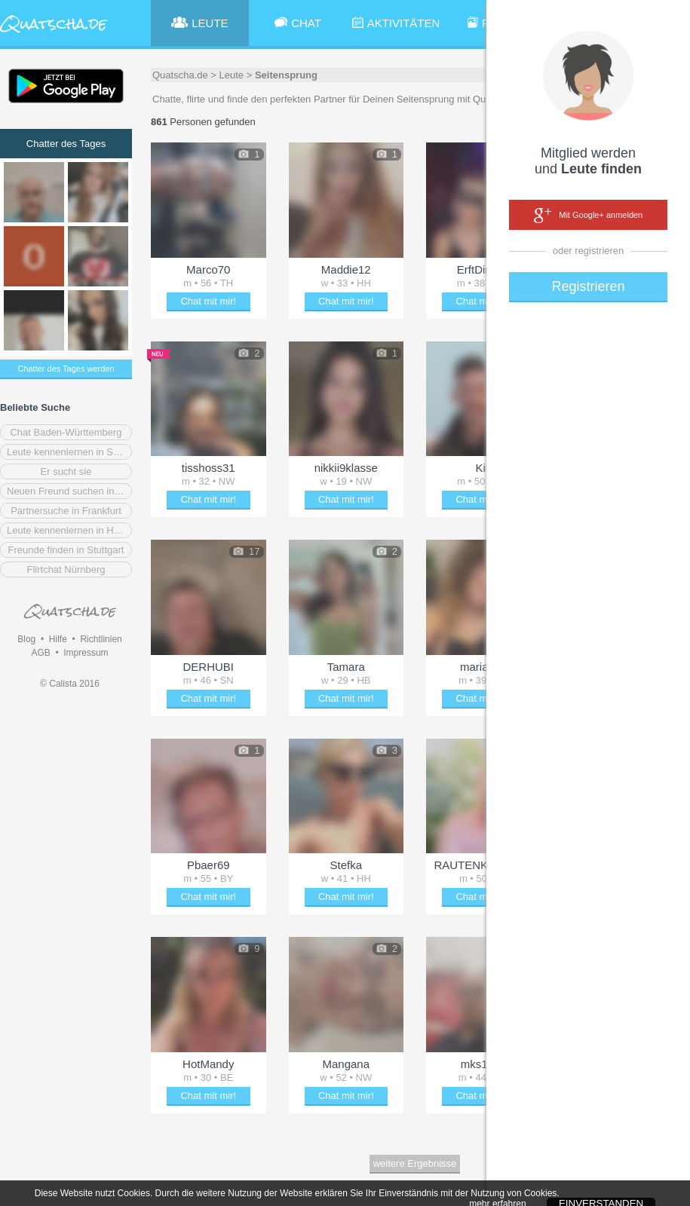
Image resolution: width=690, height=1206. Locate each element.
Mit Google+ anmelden (588, 215)
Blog (26, 639)
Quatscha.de (180, 75)
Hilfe (58, 639)
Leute (231, 75)
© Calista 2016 (70, 683)
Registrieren (587, 286)
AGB (40, 652)
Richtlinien (100, 639)
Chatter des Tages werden (65, 368)
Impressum (85, 652)
